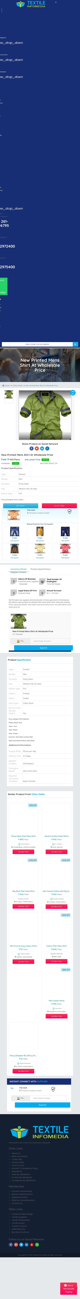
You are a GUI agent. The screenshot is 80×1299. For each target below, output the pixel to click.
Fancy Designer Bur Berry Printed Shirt (24, 1056)
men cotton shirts (56, 1001)
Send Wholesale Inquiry (68, 1288)
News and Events (20, 1156)
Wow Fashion (23, 844)
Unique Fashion (24, 954)
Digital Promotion (20, 1197)
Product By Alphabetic (22, 1177)
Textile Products (19, 1226)
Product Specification (41, 569)
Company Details (19, 569)
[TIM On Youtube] (32, 1244)
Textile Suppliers (19, 1217)
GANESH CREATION (56, 954)
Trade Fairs (17, 1159)
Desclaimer (17, 1171)
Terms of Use (18, 1165)
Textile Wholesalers (21, 1220)
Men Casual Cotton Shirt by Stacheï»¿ (57, 891)
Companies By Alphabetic (24, 1180)
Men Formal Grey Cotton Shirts (23, 946)
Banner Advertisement (22, 1194)
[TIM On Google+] (16, 1244)
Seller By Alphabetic (21, 1174)
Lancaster (56, 1009)
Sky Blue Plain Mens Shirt (23, 891)
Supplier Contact (18, 572)
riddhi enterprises (24, 1063)
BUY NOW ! (21, 506)
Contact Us (17, 1203)
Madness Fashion (23, 899)
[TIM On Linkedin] (27, 1244)
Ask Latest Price (32, 459)
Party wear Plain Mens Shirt (23, 836)
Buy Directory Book (20, 1232)
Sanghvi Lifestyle (57, 899)
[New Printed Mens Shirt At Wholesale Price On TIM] (42, 448)
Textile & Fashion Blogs (22, 1214)
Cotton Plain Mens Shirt (56, 946)
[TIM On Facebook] (11, 1244)
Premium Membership (22, 1191)
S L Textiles (57, 844)
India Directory (18, 1229)
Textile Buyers (18, 1223)
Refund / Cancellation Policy (25, 1168)
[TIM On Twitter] (21, 1244)
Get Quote (15, 541)
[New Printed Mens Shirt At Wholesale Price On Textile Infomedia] (32, 448)
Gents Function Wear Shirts (56, 836)
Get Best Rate (23, 852)
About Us (16, 1153)
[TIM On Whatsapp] (37, 1244)
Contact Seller (59, 506)
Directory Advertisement (23, 1200)
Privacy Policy (18, 1162)
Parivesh (31, 510)
